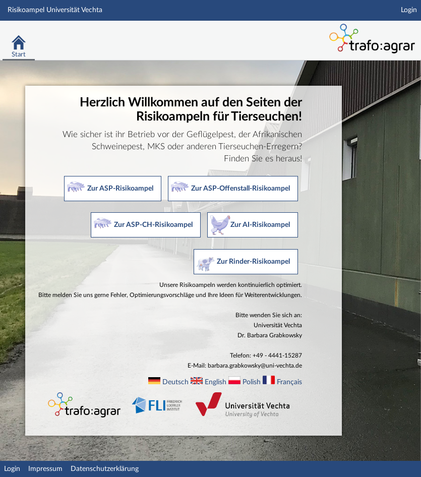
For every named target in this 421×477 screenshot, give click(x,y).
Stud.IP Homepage (263, 34)
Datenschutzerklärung (105, 468)
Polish (252, 382)
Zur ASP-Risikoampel (120, 188)
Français (289, 382)
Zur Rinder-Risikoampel (253, 261)
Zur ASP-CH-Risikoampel (153, 224)
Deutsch (175, 382)
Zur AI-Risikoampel (260, 224)
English (215, 382)
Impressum (45, 468)
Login (409, 10)
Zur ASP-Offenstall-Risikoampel (240, 188)
